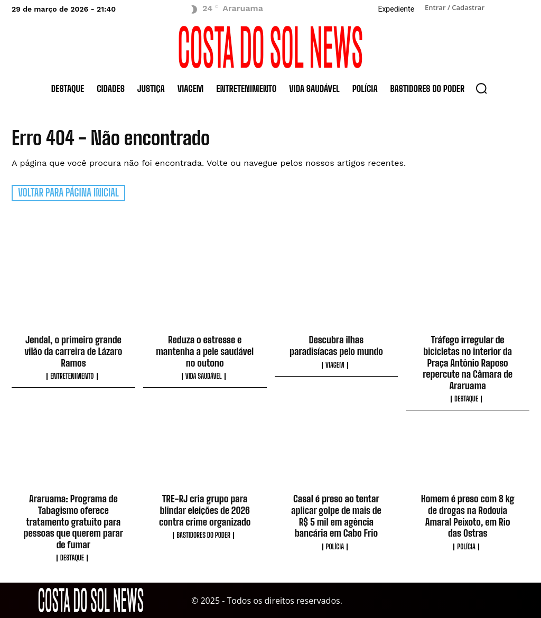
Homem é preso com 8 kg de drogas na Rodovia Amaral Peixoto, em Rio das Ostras (468, 516)
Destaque (466, 399)
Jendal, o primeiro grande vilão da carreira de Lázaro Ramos (73, 351)
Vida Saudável (203, 376)
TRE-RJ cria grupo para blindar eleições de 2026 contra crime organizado (204, 510)
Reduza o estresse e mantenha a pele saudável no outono (205, 351)
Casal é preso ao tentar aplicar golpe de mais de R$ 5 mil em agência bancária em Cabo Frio (336, 516)
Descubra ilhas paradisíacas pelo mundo (336, 345)
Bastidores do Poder (203, 534)
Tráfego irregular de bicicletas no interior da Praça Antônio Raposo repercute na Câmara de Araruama (467, 362)
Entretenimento (72, 376)
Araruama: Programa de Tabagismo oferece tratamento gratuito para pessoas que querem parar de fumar (74, 521)
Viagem (334, 364)
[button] (481, 88)
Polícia (335, 546)
